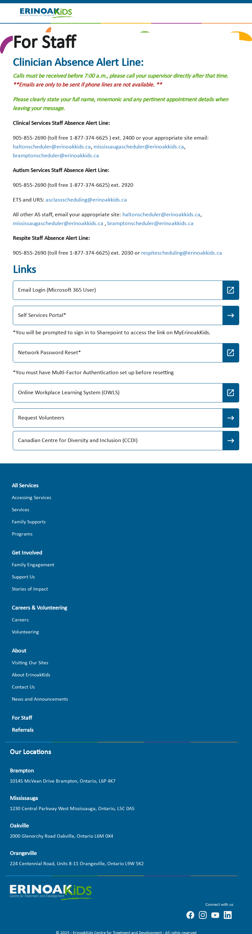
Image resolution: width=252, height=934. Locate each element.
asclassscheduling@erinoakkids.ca (86, 200)
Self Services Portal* (42, 315)
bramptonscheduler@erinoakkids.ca (56, 156)
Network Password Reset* (49, 353)
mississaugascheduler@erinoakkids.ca (139, 147)
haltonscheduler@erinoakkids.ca (52, 147)
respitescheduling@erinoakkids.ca (181, 253)
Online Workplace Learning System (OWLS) (69, 393)
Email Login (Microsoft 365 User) (57, 290)
